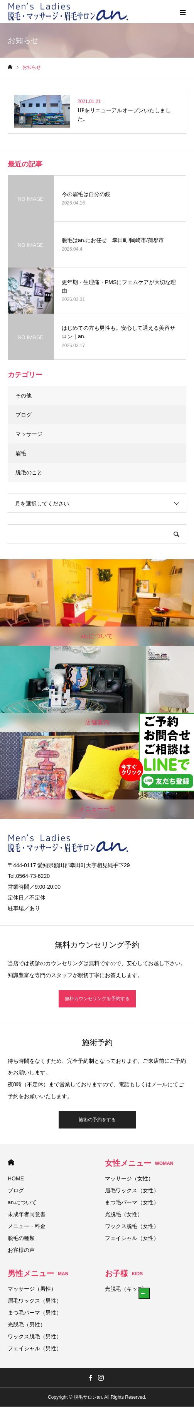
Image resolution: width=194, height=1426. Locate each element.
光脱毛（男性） (27, 1324)
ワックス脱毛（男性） (35, 1336)
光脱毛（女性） (124, 1214)
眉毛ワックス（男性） (35, 1301)
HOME (11, 1162)
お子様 (124, 1273)
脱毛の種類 (21, 1238)
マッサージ (28, 434)
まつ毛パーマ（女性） (132, 1202)
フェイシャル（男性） (35, 1348)
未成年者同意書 (27, 1214)
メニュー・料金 (27, 1226)
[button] (144, 1293)
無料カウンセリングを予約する (97, 998)
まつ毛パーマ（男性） (35, 1313)
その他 (23, 395)
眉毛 (20, 453)
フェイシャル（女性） (132, 1238)
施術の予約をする (97, 1119)
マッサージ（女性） (129, 1178)
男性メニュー (38, 1273)
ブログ (23, 415)
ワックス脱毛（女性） (132, 1226)
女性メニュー (139, 1163)
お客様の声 (21, 1250)
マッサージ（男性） (32, 1289)
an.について (22, 1202)
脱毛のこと (28, 472)
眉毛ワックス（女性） (132, 1190)
